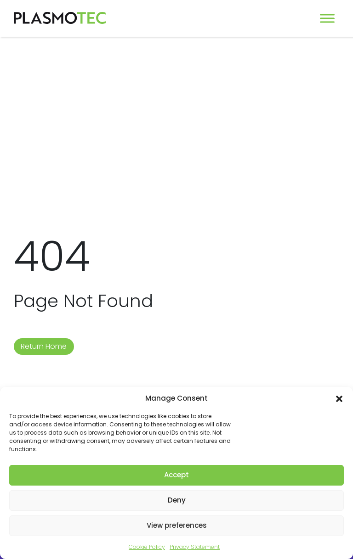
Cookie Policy (147, 547)
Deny (177, 500)
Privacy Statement (195, 547)
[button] (339, 398)
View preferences (177, 525)
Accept (176, 475)
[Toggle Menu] (327, 18)
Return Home (44, 346)
